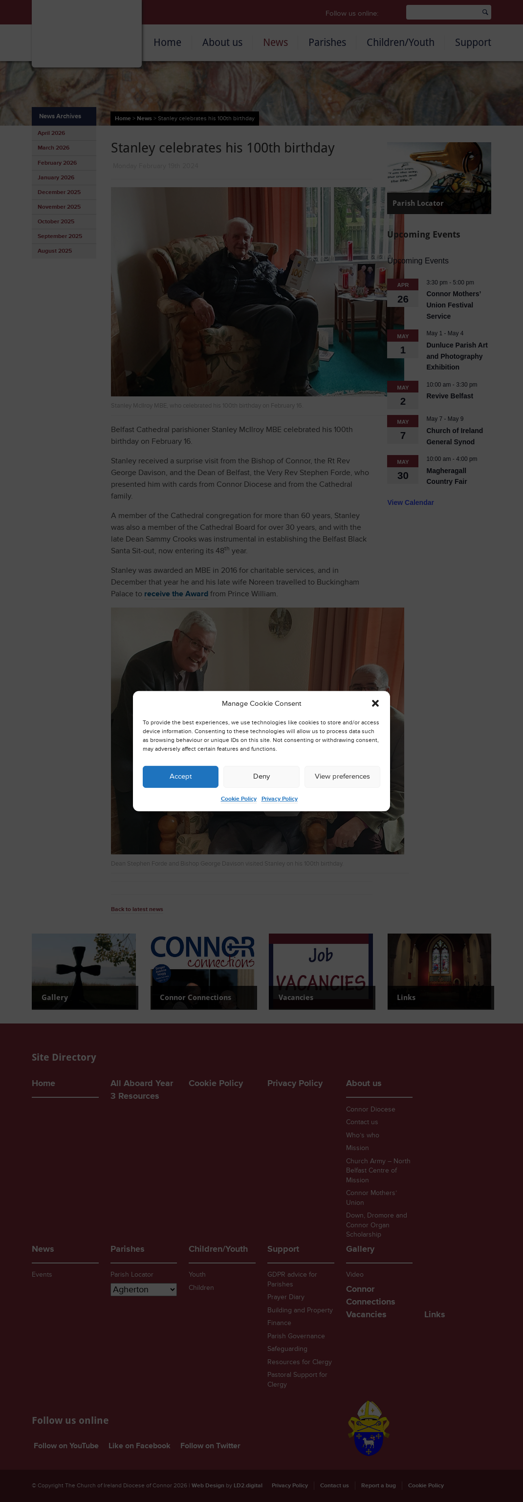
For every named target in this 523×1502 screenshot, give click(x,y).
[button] (375, 703)
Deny (261, 776)
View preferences (342, 776)
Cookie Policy (239, 799)
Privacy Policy (280, 799)
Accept (181, 776)
